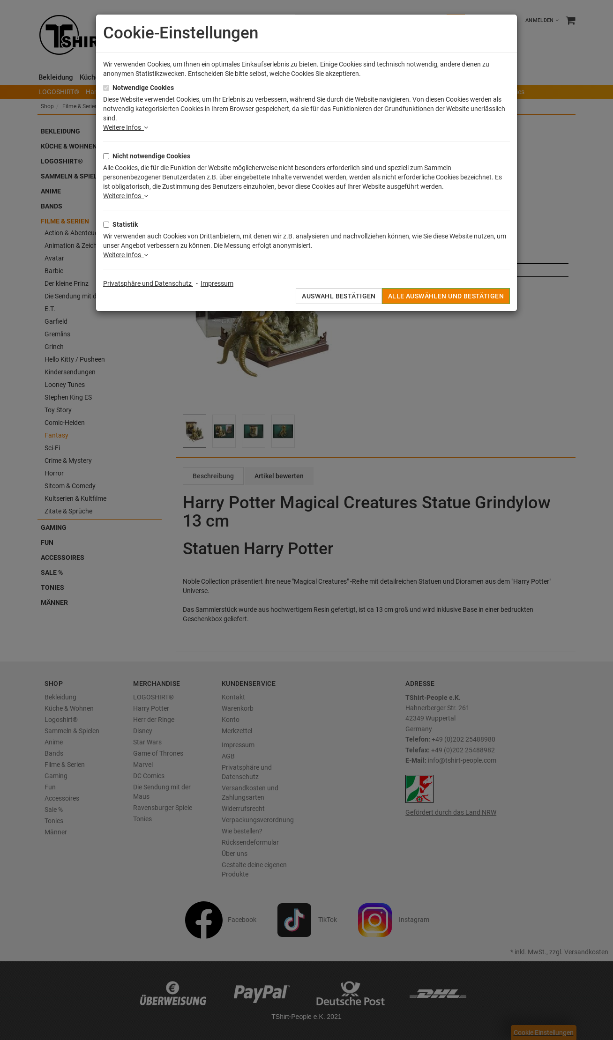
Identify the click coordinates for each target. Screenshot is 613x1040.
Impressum (217, 283)
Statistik (125, 224)
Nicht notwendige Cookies (151, 156)
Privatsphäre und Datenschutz (148, 283)
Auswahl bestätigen (339, 296)
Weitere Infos (125, 127)
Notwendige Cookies (143, 87)
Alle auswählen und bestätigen (446, 296)
